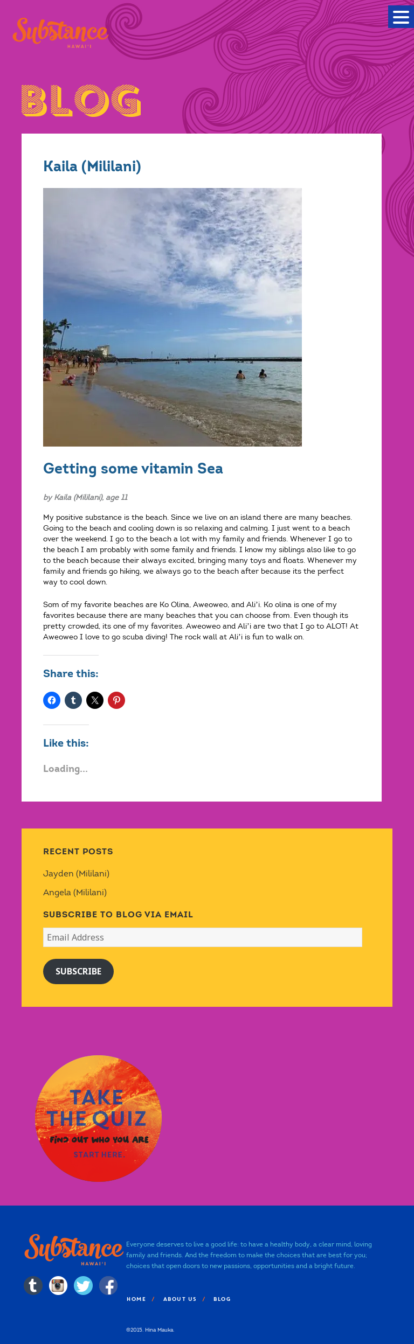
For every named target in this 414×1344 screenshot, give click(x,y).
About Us (179, 1299)
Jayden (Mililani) (76, 873)
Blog (221, 1299)
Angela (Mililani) (75, 892)
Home (136, 1299)
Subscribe (78, 971)
